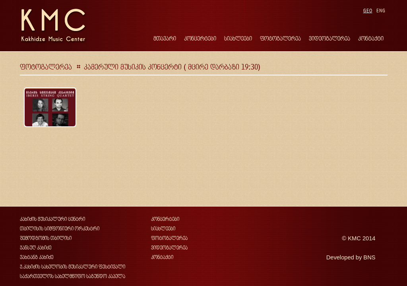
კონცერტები (200, 38)
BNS (369, 257)
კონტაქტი (371, 38)
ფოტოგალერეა (280, 38)
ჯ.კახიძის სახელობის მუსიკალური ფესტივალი (72, 266)
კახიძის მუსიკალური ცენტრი (52, 219)
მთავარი (164, 38)
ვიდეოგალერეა (329, 38)
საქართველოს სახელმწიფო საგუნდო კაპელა (72, 276)
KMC (354, 238)
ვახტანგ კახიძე (36, 257)
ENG (381, 11)
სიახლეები (238, 38)
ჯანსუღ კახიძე (35, 247)
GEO (367, 11)
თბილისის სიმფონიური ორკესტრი (59, 228)
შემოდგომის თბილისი (46, 238)
